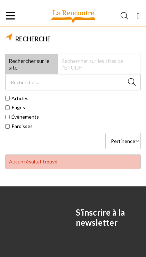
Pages (18, 107)
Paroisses (22, 126)
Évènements (25, 117)
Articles (20, 98)
